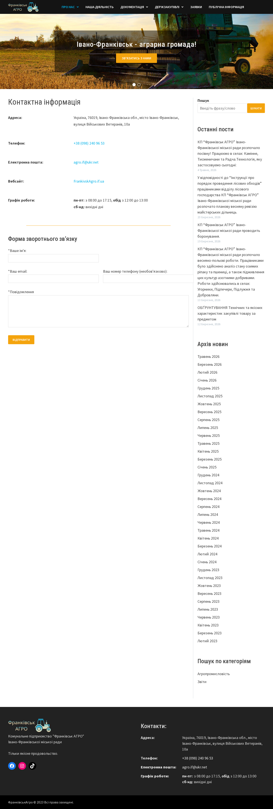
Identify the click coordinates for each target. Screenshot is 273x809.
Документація (132, 7)
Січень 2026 (206, 380)
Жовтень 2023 (209, 585)
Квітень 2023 (208, 625)
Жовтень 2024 (209, 490)
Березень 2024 (209, 546)
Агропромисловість (213, 673)
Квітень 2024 (208, 538)
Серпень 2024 (208, 506)
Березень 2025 (209, 459)
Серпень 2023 (208, 601)
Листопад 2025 (209, 396)
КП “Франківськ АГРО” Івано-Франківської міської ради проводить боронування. (228, 230)
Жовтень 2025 (209, 403)
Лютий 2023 (207, 640)
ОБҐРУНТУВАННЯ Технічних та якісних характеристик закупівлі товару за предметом (229, 313)
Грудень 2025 (208, 388)
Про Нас (68, 7)
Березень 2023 (209, 633)
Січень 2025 (206, 467)
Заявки (196, 7)
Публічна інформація (226, 7)
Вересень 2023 (209, 593)
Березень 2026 (209, 364)
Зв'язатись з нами (136, 58)
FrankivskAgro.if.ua (89, 181)
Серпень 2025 (208, 419)
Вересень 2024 (209, 498)
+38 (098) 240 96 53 (89, 143)
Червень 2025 (208, 435)
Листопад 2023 (209, 577)
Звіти (201, 681)
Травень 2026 (208, 356)
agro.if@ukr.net (86, 162)
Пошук (203, 100)
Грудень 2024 (208, 475)
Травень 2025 (208, 443)
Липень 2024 (207, 514)
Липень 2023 (207, 609)
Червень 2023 (208, 617)
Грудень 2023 (208, 569)
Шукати (256, 108)
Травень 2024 (208, 530)
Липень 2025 (207, 427)
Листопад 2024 (209, 482)
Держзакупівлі (167, 7)
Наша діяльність (100, 7)
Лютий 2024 (207, 554)
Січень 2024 (206, 561)
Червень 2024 (208, 522)
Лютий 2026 (207, 372)
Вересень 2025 (209, 411)
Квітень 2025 (208, 451)
